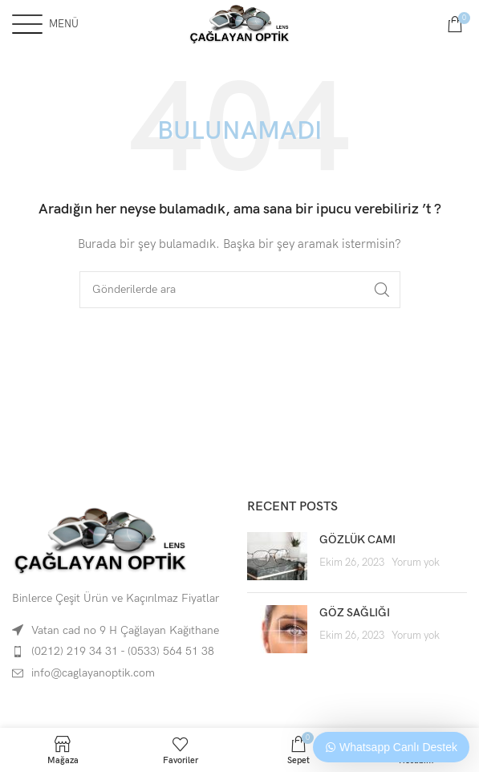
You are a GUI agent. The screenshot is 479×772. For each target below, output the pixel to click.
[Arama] (239, 289)
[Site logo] (240, 23)
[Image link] (100, 539)
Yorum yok (416, 563)
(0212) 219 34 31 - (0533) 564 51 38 (122, 651)
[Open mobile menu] (45, 24)
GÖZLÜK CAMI (357, 539)
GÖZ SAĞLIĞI (354, 613)
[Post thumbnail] (277, 556)
